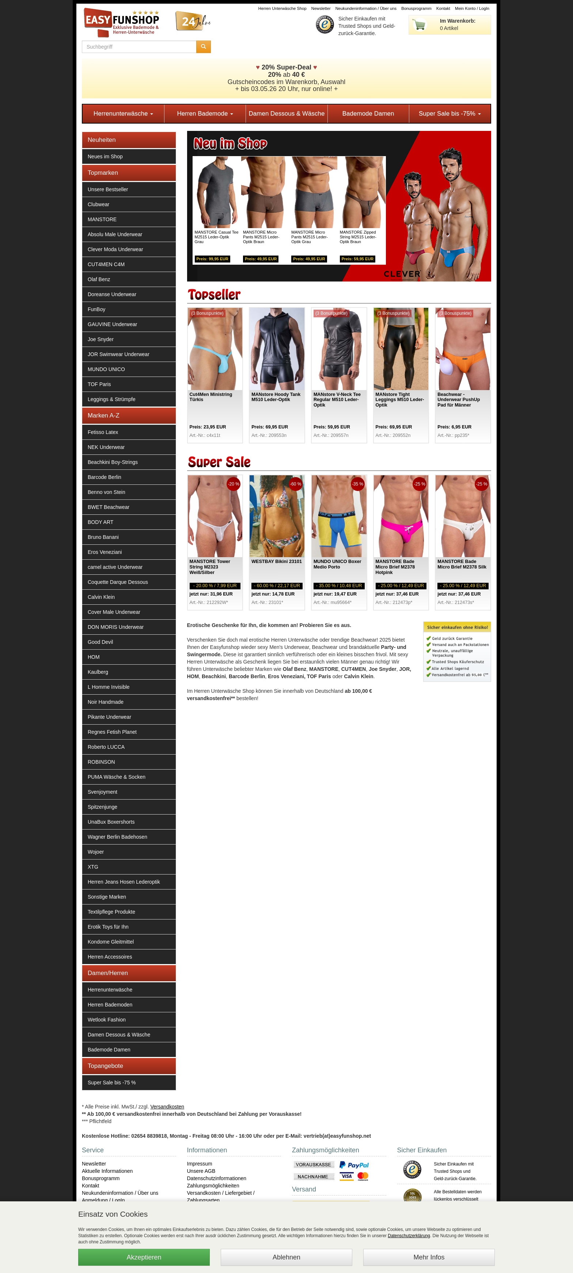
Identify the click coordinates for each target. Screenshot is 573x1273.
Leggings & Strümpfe (112, 399)
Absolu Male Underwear (115, 234)
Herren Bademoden (110, 1005)
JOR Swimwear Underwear (118, 354)
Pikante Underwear (109, 717)
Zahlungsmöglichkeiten (213, 1186)
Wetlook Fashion (107, 1020)
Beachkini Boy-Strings (113, 462)
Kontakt (443, 8)
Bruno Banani (103, 537)
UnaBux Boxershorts (111, 822)
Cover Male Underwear (114, 612)
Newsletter (321, 8)
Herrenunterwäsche (123, 113)
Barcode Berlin (104, 477)
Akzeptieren (143, 1257)
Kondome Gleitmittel (111, 942)
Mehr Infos (428, 1257)
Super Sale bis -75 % (112, 1082)
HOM (94, 657)
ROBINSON (101, 762)
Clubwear (98, 204)
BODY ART (100, 522)
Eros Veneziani (105, 552)
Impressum (199, 1164)
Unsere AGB (201, 1171)
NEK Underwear (106, 447)
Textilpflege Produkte (111, 912)
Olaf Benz (99, 279)
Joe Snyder (101, 339)
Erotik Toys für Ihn (108, 927)
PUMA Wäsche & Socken (116, 777)
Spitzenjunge (102, 807)
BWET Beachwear (108, 507)
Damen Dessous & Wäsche (287, 113)
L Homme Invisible (109, 687)
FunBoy (96, 309)
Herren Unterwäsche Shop (282, 8)
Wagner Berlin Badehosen (117, 837)
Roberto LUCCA (106, 747)
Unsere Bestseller (108, 189)
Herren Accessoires (110, 957)
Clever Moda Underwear (115, 249)
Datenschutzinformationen (217, 1178)
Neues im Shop (105, 156)
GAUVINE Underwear (112, 324)
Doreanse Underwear (112, 294)
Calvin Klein (101, 597)
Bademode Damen (368, 113)
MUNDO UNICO (106, 369)
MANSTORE (102, 219)
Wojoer (96, 852)
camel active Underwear (115, 567)
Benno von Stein (106, 492)
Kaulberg (98, 672)
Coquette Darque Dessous (118, 582)
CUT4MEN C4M (106, 264)
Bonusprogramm (416, 8)
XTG (93, 867)
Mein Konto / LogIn (472, 8)
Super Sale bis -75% (450, 113)
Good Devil (100, 642)
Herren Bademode (205, 113)
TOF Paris (99, 384)
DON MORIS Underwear (116, 627)
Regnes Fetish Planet (112, 732)
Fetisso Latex (103, 432)
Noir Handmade (106, 702)
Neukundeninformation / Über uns (365, 8)
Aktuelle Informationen (107, 1171)
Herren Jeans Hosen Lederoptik (124, 882)
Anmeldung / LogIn (103, 1200)
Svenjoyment (102, 792)
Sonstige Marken (107, 897)
